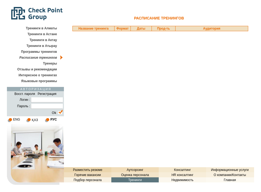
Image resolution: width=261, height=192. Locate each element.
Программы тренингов (39, 52)
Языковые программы (39, 81)
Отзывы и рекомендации (37, 69)
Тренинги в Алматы (41, 28)
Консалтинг (182, 170)
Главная (230, 180)
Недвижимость (183, 180)
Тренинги (135, 180)
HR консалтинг (182, 175)
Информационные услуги (229, 170)
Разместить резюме (87, 170)
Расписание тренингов (38, 57)
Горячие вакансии (87, 175)
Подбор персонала (87, 180)
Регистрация (47, 94)
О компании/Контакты (230, 175)
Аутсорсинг (135, 170)
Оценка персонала (135, 175)
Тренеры (50, 63)
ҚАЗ (35, 120)
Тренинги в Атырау (42, 46)
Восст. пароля (24, 94)
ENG (16, 119)
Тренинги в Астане (42, 34)
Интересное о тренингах (38, 75)
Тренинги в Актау (43, 40)
